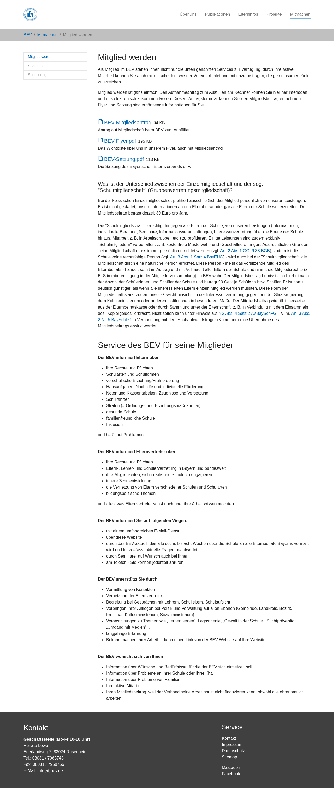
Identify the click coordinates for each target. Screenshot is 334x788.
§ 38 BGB (261, 250)
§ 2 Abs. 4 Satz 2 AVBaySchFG (247, 313)
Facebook (231, 774)
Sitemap (229, 757)
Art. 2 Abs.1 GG (234, 250)
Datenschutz (233, 751)
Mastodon (231, 767)
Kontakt (229, 738)
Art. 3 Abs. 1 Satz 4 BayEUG (196, 257)
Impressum (232, 744)
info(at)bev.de (50, 770)
